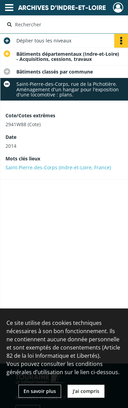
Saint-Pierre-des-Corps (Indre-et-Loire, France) (58, 167)
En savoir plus (40, 391)
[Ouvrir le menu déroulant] (9, 8)
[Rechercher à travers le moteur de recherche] (63, 24)
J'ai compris (86, 391)
